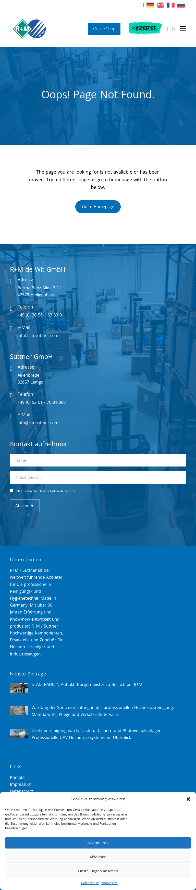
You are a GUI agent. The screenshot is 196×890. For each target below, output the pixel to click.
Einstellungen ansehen (98, 870)
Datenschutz (90, 883)
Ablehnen (98, 856)
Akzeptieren (97, 842)
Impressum (109, 883)
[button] (188, 799)
